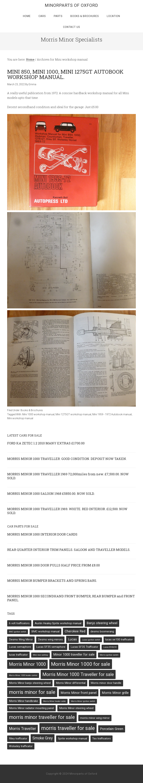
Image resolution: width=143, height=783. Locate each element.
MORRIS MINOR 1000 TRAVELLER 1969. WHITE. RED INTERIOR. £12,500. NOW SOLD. (67, 511)
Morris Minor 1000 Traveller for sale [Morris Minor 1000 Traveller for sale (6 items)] (78, 674)
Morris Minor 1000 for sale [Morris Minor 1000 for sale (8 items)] (80, 664)
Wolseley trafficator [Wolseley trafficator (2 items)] (21, 746)
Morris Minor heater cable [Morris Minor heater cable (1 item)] (54, 701)
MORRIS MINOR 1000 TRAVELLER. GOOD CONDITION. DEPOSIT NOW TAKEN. (67, 459)
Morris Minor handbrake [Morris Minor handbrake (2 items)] (23, 701)
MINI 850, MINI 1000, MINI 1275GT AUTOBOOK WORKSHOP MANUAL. (65, 74)
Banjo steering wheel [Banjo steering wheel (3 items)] (102, 623)
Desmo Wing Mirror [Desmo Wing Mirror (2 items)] (21, 639)
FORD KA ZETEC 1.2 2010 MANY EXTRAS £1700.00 (46, 443)
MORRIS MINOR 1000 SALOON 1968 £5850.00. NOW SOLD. (51, 493)
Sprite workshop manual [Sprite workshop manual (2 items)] (72, 738)
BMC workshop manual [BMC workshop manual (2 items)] (45, 631)
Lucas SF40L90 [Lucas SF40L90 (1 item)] (109, 647)
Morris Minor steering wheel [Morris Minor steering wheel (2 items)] (76, 708)
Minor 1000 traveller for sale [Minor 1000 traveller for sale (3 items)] (74, 654)
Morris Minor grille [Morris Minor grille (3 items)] (115, 693)
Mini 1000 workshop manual (38, 414)
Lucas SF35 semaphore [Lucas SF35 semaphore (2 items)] (50, 646)
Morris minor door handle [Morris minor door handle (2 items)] (106, 683)
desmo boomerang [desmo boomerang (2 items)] (102, 631)
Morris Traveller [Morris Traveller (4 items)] (22, 728)
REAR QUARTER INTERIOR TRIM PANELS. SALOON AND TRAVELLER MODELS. (68, 549)
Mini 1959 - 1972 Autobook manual (112, 414)
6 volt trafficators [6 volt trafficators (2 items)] (19, 623)
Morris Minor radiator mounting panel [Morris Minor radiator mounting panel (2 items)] (31, 708)
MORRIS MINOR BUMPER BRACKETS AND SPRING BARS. (52, 580)
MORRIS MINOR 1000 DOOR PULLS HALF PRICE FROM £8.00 (53, 565)
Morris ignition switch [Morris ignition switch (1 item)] (109, 655)
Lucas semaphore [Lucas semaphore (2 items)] (20, 646)
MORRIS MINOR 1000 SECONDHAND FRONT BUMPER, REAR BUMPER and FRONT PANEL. (71, 598)
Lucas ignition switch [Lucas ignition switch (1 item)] (91, 640)
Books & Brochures (32, 410)
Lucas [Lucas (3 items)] (72, 639)
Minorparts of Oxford (71, 5)
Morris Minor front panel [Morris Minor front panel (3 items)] (79, 693)
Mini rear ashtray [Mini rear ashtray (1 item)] (40, 655)
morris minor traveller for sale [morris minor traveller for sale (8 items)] (42, 717)
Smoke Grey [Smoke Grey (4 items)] (42, 738)
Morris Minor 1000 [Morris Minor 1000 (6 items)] (27, 664)
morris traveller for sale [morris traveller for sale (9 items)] (68, 728)
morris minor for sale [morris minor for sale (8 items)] (32, 692)
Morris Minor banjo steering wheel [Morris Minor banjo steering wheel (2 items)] (30, 683)
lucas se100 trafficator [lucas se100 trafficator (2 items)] (119, 639)
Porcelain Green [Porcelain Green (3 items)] (111, 729)
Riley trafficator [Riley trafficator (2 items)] (18, 738)
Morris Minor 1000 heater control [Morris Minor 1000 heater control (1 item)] (23, 675)
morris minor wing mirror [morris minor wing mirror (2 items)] (95, 718)
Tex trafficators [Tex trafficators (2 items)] (101, 738)
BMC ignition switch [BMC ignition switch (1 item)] (17, 632)
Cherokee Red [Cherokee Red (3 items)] (75, 631)
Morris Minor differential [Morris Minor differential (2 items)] (70, 683)
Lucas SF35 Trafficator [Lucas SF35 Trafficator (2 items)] (84, 646)
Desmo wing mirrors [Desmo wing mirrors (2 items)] (50, 639)
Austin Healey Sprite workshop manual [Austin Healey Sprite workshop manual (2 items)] (58, 623)
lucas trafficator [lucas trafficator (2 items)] (18, 654)
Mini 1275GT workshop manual (73, 414)
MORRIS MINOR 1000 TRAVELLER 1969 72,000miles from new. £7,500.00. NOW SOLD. (68, 476)
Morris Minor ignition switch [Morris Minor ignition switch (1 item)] (83, 701)
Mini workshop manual (20, 418)
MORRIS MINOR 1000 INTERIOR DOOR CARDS (42, 534)
